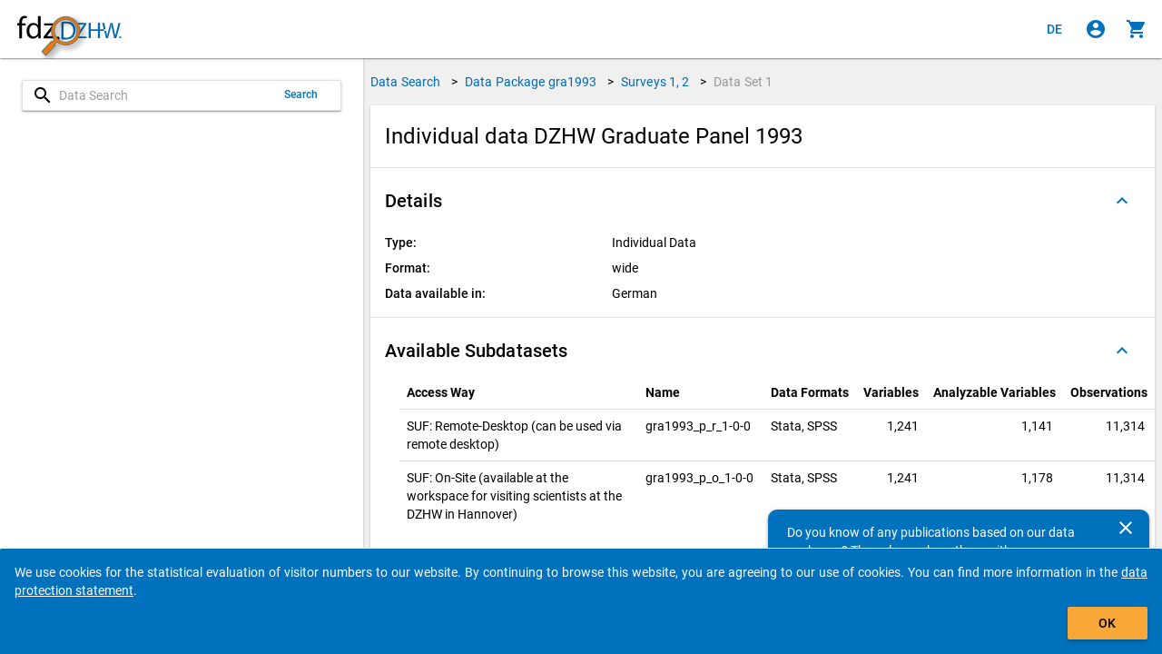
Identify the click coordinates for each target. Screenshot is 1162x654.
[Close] (1126, 528)
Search (301, 94)
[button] (762, 201)
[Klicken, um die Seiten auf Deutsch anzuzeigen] (1055, 29)
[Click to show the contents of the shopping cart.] (1136, 29)
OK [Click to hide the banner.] (1107, 623)
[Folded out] (1122, 201)
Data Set (743, 81)
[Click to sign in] (1096, 29)
